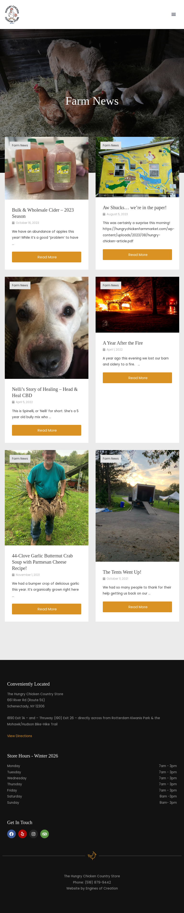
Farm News (20, 145)
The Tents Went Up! (122, 572)
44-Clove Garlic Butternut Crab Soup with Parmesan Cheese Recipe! (42, 562)
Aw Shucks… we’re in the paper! (135, 207)
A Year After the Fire (123, 343)
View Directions (19, 736)
